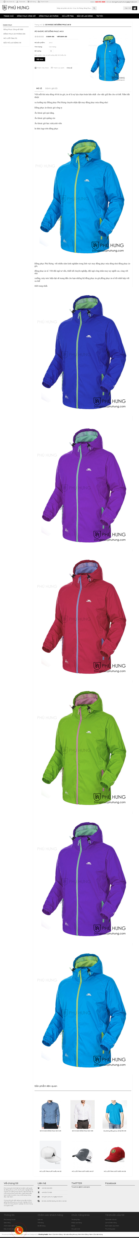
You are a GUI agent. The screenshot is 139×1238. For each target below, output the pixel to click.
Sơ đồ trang (41, 1226)
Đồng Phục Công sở (26, 16)
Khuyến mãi (75, 1229)
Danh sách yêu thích (112, 1226)
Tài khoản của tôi (110, 1219)
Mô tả (39, 88)
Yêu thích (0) (10, 1)
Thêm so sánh (59, 68)
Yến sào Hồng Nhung (70, 1234)
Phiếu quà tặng (76, 1222)
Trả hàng (41, 1222)
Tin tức (99, 16)
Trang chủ (9, 16)
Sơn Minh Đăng (83, 1234)
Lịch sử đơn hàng (111, 1222)
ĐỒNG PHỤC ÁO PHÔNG (49, 16)
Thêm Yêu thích (43, 68)
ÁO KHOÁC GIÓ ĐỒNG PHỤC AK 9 (58, 25)
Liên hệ (40, 1219)
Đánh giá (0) (51, 88)
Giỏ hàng (33, 1)
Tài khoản (22, 1)
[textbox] (74, 8)
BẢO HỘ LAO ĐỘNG (85, 16)
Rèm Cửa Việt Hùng (96, 1234)
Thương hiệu (75, 1219)
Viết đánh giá (62, 36)
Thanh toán (44, 1)
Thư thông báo (110, 1229)
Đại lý (73, 1226)
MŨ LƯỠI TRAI (67, 16)
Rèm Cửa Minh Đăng (56, 1234)
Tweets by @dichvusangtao (80, 1187)
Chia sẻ (69, 68)
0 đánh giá (50, 36)
